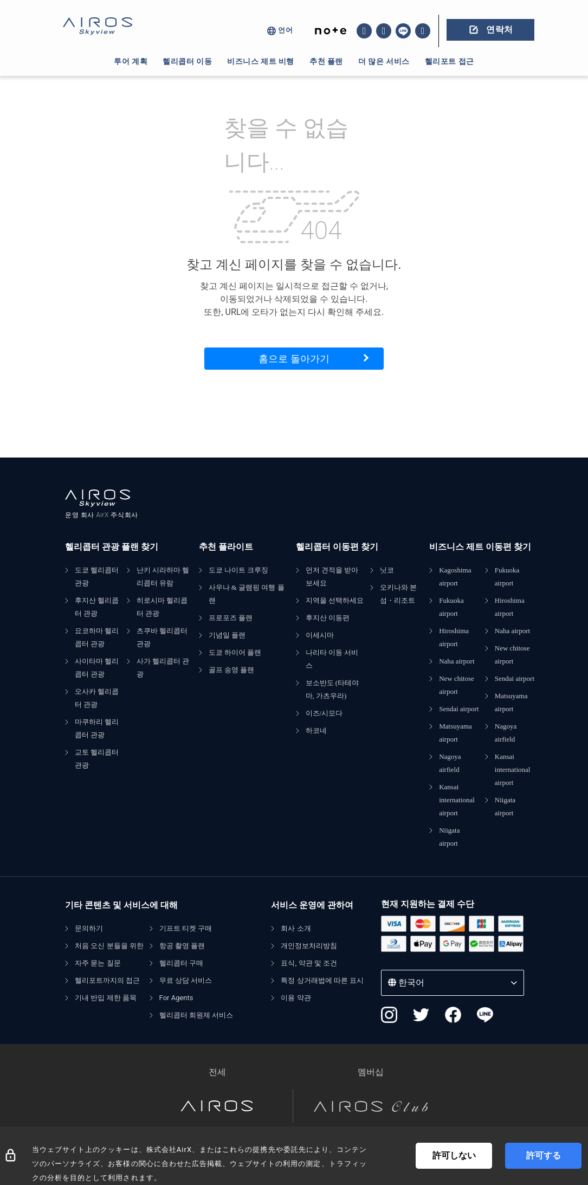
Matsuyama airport (455, 732)
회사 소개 (296, 928)
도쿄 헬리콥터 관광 (97, 576)
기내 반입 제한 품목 (106, 998)
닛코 (387, 570)
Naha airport (456, 661)
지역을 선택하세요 (335, 600)
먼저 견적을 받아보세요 (332, 576)
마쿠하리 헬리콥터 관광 (97, 728)
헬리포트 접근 (449, 61)
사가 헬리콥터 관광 (163, 667)
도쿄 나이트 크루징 (239, 570)
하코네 (316, 730)
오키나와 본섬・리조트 (398, 593)
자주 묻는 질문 (98, 963)
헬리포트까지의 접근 (107, 980)
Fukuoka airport (451, 606)
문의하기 (89, 928)
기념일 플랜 (227, 635)
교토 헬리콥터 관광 (97, 758)
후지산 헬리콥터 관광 (97, 606)
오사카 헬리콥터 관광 (97, 698)
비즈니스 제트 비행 (260, 61)
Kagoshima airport (455, 576)
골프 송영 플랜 (232, 670)
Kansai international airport (457, 800)
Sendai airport (459, 709)
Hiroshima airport (454, 637)
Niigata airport (449, 836)
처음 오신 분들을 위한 (109, 946)
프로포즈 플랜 (231, 618)
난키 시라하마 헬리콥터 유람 (163, 576)
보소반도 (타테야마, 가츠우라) (332, 689)
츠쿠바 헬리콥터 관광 (162, 637)
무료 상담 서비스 (185, 980)
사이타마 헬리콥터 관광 (97, 667)
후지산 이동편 (328, 618)
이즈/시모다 (324, 713)
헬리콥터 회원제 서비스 (196, 1015)
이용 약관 (296, 998)
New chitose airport (456, 684)
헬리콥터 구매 (181, 963)
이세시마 (320, 635)
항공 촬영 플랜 (182, 946)
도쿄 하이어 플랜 (235, 652)
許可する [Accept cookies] (543, 1155)
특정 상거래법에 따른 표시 (322, 980)
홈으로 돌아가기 (294, 358)
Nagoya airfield (450, 763)
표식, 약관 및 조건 (309, 963)
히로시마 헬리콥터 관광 (162, 606)
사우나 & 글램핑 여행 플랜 (247, 593)
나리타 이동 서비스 (332, 658)
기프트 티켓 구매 (185, 928)
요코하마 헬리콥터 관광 (97, 637)
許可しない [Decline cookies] (454, 1155)
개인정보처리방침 (309, 946)
